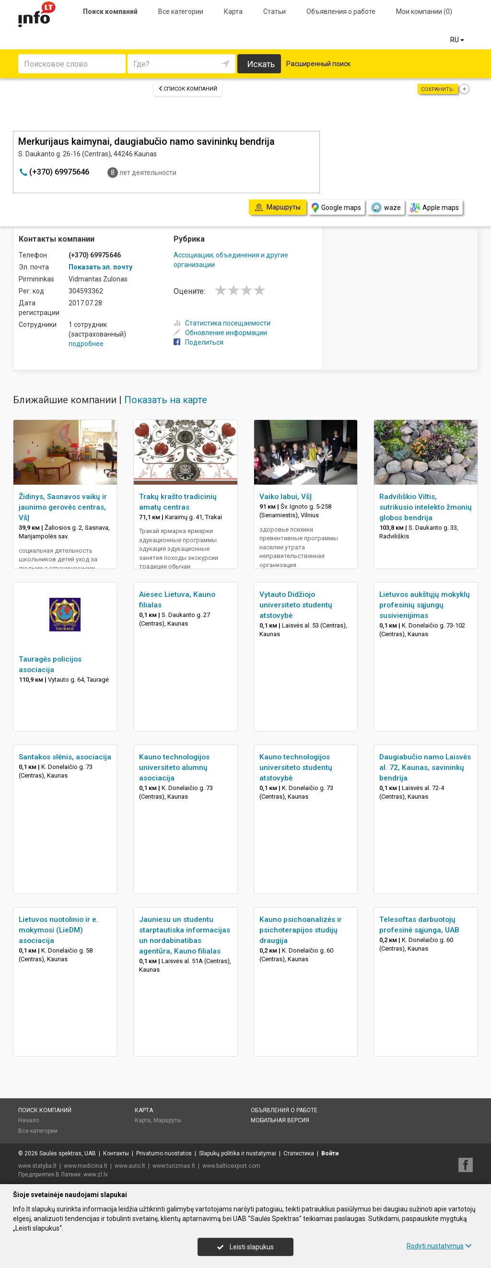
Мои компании (424, 11)
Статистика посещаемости (222, 323)
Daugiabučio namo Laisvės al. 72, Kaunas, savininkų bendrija (425, 767)
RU (458, 40)
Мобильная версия (280, 1120)
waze (385, 207)
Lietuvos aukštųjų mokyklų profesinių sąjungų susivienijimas (424, 605)
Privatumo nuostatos (164, 1153)
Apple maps (434, 208)
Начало (28, 1120)
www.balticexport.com (231, 1166)
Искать (261, 64)
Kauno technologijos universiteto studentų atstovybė (295, 767)
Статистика (298, 1153)
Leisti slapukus (245, 1247)
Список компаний (187, 89)
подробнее (86, 344)
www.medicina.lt (85, 1166)
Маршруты (167, 1120)
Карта (233, 11)
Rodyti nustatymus (439, 1246)
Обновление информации (220, 333)
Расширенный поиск (318, 64)
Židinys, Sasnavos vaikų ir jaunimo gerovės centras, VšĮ (63, 507)
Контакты (116, 1153)
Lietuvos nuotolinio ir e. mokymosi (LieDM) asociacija (58, 930)
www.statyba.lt (37, 1166)
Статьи (274, 11)
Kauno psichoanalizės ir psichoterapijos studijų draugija (300, 930)
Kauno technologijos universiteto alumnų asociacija (174, 767)
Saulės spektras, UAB (67, 1153)
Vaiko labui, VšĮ (285, 496)
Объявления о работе (340, 11)
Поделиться (198, 342)
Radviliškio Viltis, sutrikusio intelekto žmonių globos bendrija (425, 507)
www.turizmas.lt (173, 1166)
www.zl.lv (95, 1174)
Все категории (180, 11)
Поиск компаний (110, 11)
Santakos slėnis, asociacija (65, 757)
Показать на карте (165, 400)
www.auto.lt (130, 1166)
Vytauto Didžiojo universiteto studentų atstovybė (295, 605)
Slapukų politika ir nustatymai (237, 1153)
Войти (330, 1153)
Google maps (336, 208)
